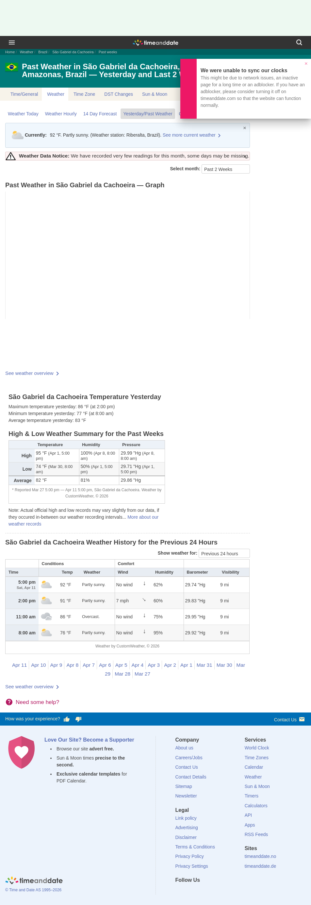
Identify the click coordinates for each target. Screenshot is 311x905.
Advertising (186, 827)
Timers (251, 795)
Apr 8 (72, 665)
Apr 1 (186, 665)
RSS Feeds (256, 834)
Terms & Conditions (195, 846)
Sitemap (183, 786)
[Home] (34, 881)
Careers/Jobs (189, 757)
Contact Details (190, 776)
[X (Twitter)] (191, 892)
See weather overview (29, 373)
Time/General (24, 94)
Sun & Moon (154, 94)
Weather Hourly (61, 113)
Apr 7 (89, 665)
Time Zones (257, 757)
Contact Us (290, 719)
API (248, 815)
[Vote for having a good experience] (66, 719)
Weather (26, 52)
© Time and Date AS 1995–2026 (33, 890)
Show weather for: (178, 553)
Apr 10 (38, 665)
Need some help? (37, 702)
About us (184, 747)
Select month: (186, 168)
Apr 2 (170, 665)
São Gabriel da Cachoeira (73, 52)
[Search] (299, 42)
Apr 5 (121, 665)
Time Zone (84, 94)
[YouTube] (224, 892)
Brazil (42, 52)
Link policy (186, 818)
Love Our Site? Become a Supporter (89, 740)
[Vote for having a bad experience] (78, 719)
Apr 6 (105, 665)
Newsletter (186, 795)
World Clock (257, 747)
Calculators (256, 805)
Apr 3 (154, 665)
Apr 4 (138, 665)
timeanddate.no (260, 856)
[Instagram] (213, 892)
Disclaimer (186, 837)
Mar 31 (204, 665)
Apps (250, 825)
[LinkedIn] (202, 892)
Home (10, 52)
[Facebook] (180, 892)
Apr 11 (19, 665)
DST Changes (118, 94)
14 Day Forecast (100, 113)
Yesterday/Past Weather (147, 113)
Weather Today (23, 113)
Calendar (254, 767)
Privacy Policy (189, 856)
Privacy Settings (191, 866)
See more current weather (189, 135)
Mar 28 (122, 674)
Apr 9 (56, 665)
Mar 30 (224, 665)
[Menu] (11, 42)
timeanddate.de (260, 866)
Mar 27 (142, 674)
